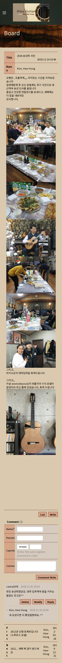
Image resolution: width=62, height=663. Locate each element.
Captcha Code (10, 550)
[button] (26, 68)
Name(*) (10, 529)
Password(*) (10, 537)
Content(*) (10, 566)
